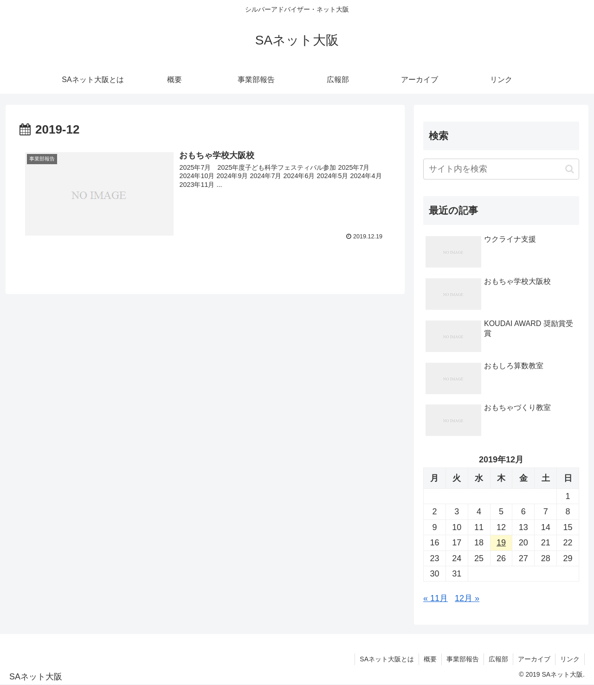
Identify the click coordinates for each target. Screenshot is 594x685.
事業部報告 (462, 659)
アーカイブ (534, 659)
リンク (570, 659)
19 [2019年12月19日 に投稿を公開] (501, 542)
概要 (430, 659)
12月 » (467, 598)
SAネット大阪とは (387, 659)
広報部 (498, 659)
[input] (501, 169)
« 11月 (435, 598)
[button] (570, 169)
